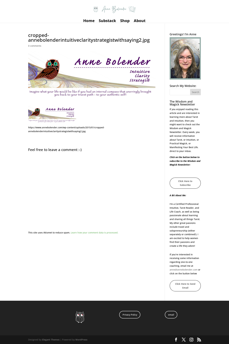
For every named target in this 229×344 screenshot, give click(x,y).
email (171, 314)
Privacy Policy (130, 314)
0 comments (34, 45)
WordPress (81, 339)
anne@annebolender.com (183, 269)
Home (89, 21)
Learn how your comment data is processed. (94, 232)
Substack (107, 21)
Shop (125, 21)
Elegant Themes (51, 339)
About (139, 21)
